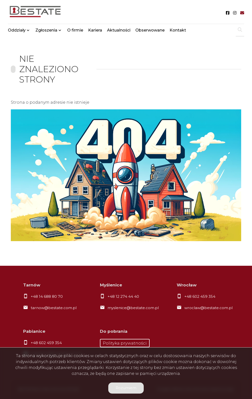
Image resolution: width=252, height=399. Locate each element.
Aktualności (118, 30)
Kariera (95, 30)
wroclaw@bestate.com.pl (208, 307)
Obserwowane (150, 30)
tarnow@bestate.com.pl (54, 307)
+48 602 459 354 (199, 296)
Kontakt (178, 30)
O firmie (75, 30)
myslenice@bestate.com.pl (133, 307)
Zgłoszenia (46, 30)
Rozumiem (126, 387)
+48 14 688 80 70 (47, 296)
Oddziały (17, 30)
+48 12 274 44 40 (123, 296)
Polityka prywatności (125, 343)
